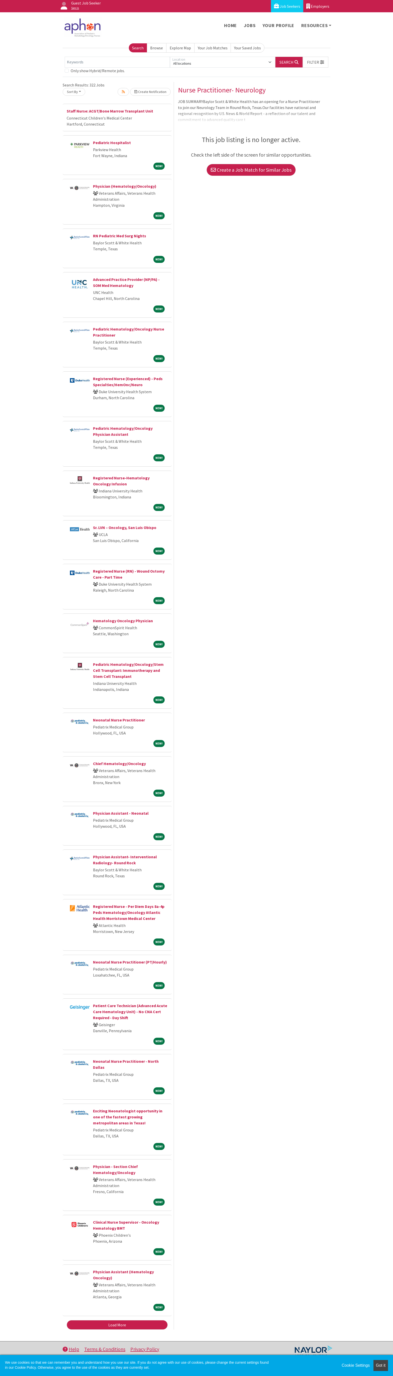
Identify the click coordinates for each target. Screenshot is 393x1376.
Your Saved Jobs (247, 47)
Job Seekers (287, 6)
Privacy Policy (144, 1349)
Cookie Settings (356, 1365)
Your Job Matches (213, 47)
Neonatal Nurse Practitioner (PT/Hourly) (130, 962)
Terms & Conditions (104, 1349)
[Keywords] (117, 62)
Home (230, 25)
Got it (380, 1365)
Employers (317, 6)
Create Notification (150, 91)
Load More (117, 1324)
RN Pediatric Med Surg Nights (119, 235)
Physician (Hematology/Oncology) (124, 186)
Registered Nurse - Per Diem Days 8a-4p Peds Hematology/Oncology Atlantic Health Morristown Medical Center (128, 912)
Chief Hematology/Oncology (119, 763)
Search (138, 47)
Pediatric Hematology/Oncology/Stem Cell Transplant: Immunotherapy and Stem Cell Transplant (128, 670)
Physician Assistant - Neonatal (121, 813)
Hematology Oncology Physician (123, 620)
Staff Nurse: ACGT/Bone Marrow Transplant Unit (110, 111)
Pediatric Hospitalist (112, 142)
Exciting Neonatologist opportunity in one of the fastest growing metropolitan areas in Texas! (127, 1116)
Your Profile (278, 25)
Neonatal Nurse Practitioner (119, 719)
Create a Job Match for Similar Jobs (251, 170)
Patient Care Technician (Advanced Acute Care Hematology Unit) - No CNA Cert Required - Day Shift (130, 1011)
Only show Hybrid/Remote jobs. (98, 70)
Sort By (72, 91)
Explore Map (180, 47)
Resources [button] (314, 25)
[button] (315, 62)
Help (71, 1349)
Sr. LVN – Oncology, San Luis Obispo (124, 527)
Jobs (249, 25)
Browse (156, 47)
